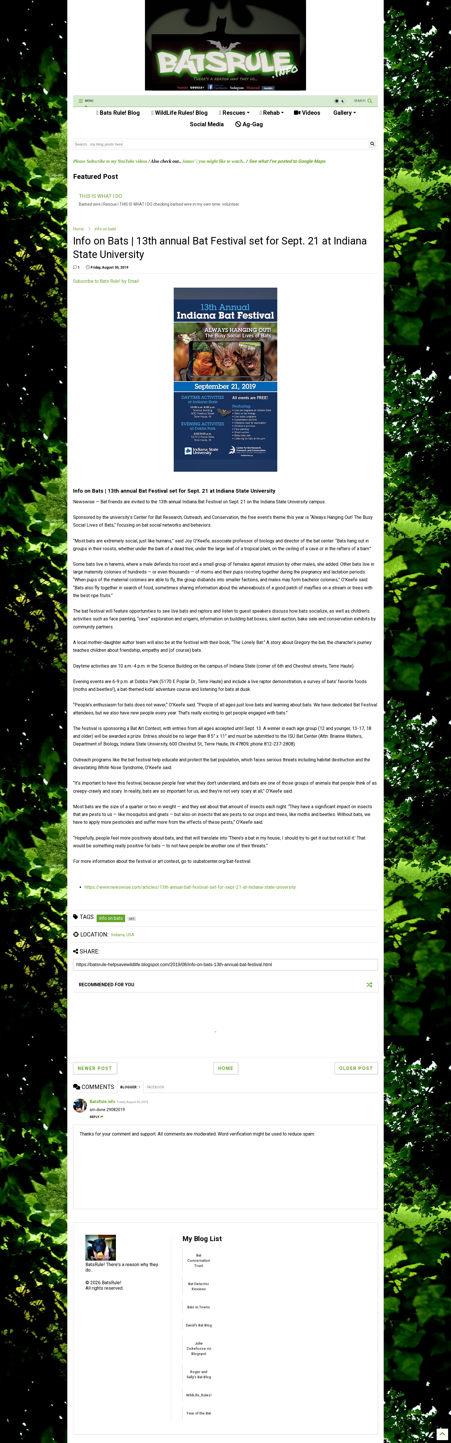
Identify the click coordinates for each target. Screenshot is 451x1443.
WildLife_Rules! (198, 1395)
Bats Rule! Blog (118, 112)
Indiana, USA (122, 934)
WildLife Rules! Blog (179, 112)
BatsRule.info (102, 1101)
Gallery (344, 112)
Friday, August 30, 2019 (132, 1102)
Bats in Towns (198, 1307)
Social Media (206, 124)
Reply (96, 1117)
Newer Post (95, 1068)
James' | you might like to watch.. (213, 161)
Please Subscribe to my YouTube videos (110, 161)
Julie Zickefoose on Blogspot (198, 1348)
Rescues (234, 112)
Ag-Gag (249, 124)
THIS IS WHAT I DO (100, 196)
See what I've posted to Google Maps (287, 161)
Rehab (272, 112)
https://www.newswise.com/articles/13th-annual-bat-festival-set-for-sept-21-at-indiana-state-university (190, 887)
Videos (307, 112)
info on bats (105, 229)
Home (78, 229)
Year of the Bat (198, 1413)
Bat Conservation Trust (198, 1260)
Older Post (356, 1068)
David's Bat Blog (199, 1325)
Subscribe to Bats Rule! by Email (106, 281)
